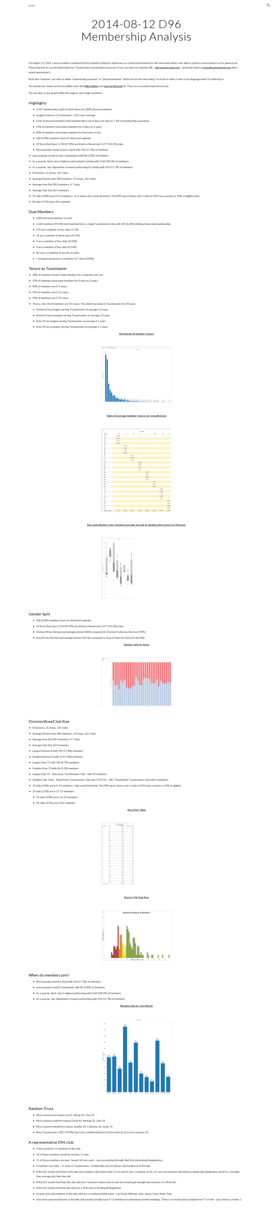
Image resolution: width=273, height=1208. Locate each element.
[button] (268, 5)
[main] (136, 30)
